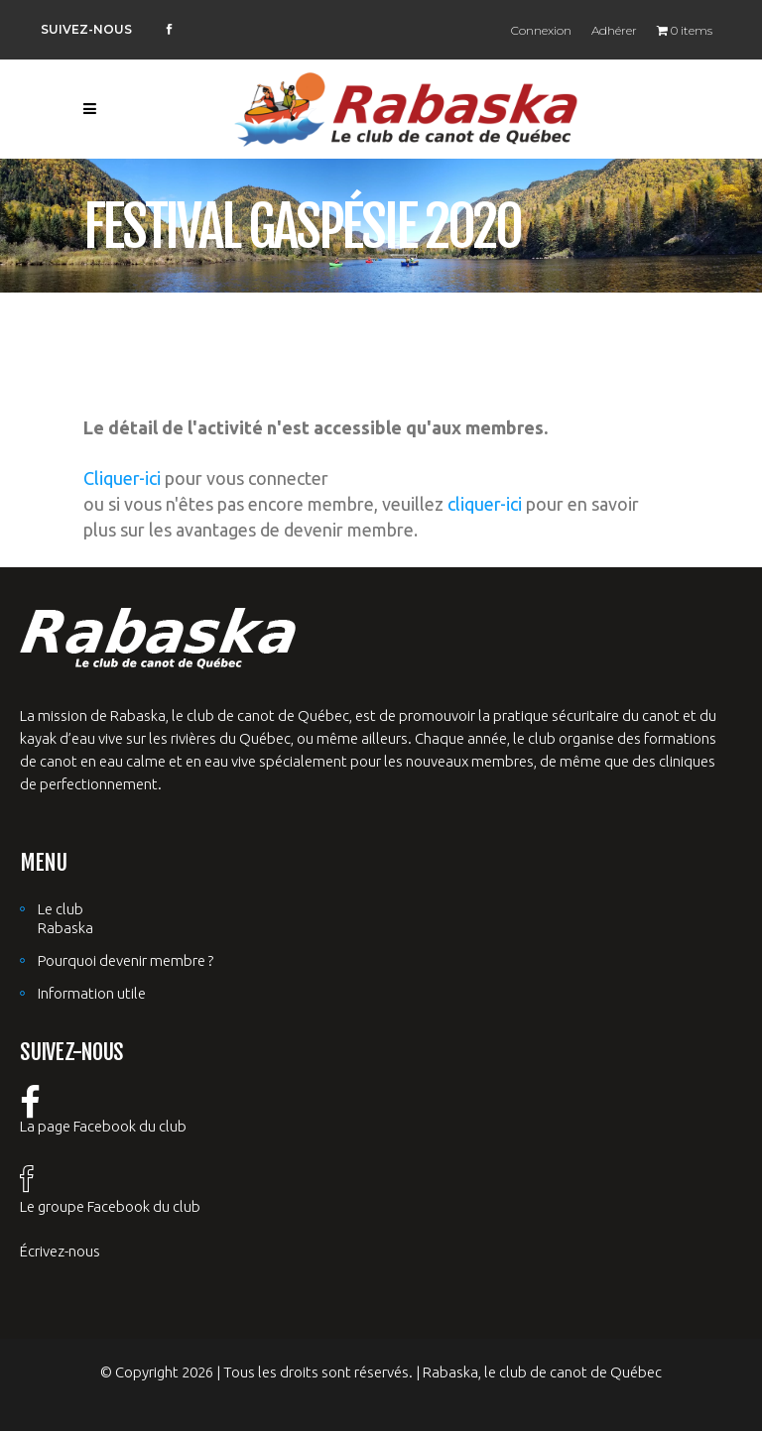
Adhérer (614, 30)
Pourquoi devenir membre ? (125, 960)
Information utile (92, 993)
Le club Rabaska (65, 918)
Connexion (541, 30)
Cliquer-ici (122, 478)
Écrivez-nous (60, 1251)
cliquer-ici (484, 504)
